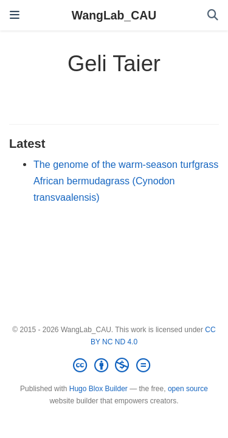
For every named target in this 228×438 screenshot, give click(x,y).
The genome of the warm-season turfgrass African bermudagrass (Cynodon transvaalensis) (125, 180)
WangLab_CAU (114, 15)
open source (188, 388)
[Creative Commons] (113, 366)
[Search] (212, 16)
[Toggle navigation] (14, 15)
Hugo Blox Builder (98, 388)
